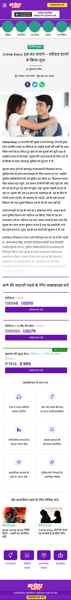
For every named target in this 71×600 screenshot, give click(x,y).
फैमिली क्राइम (35, 47)
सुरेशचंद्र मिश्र (36, 69)
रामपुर (21, 75)
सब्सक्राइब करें (57, 4)
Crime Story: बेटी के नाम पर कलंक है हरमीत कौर (53, 531)
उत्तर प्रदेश (30, 75)
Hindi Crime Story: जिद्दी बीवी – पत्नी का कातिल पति (16, 533)
